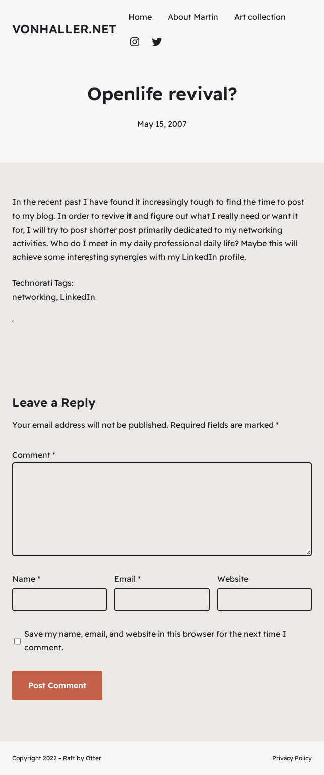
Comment (33, 455)
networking (34, 297)
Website (232, 579)
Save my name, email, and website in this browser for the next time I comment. (155, 640)
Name (26, 579)
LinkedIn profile (213, 257)
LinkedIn (77, 297)
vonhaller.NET (64, 28)
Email (127, 579)
